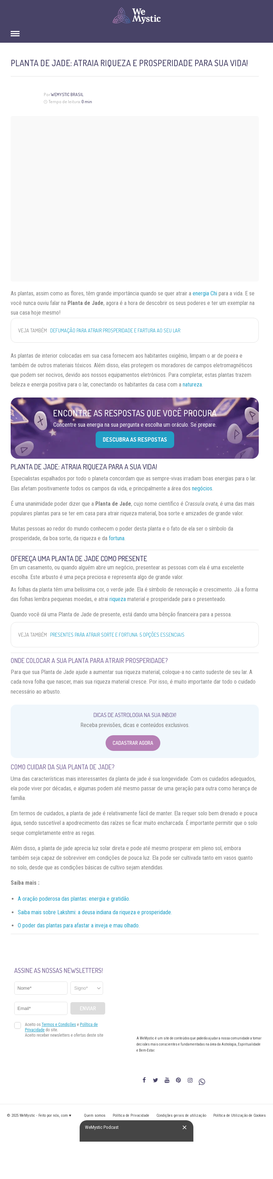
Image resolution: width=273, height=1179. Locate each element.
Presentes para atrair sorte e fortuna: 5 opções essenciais (117, 635)
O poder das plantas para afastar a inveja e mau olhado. (79, 925)
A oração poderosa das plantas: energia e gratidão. (74, 898)
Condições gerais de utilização (181, 1115)
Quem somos (95, 1115)
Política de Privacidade (131, 1115)
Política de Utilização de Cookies (239, 1115)
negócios (202, 488)
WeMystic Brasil (67, 94)
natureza (192, 384)
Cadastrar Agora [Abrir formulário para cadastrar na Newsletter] (133, 743)
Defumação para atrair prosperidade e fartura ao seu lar (115, 330)
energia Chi (205, 293)
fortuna (116, 538)
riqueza (117, 599)
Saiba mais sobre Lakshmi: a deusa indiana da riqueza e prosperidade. (95, 912)
